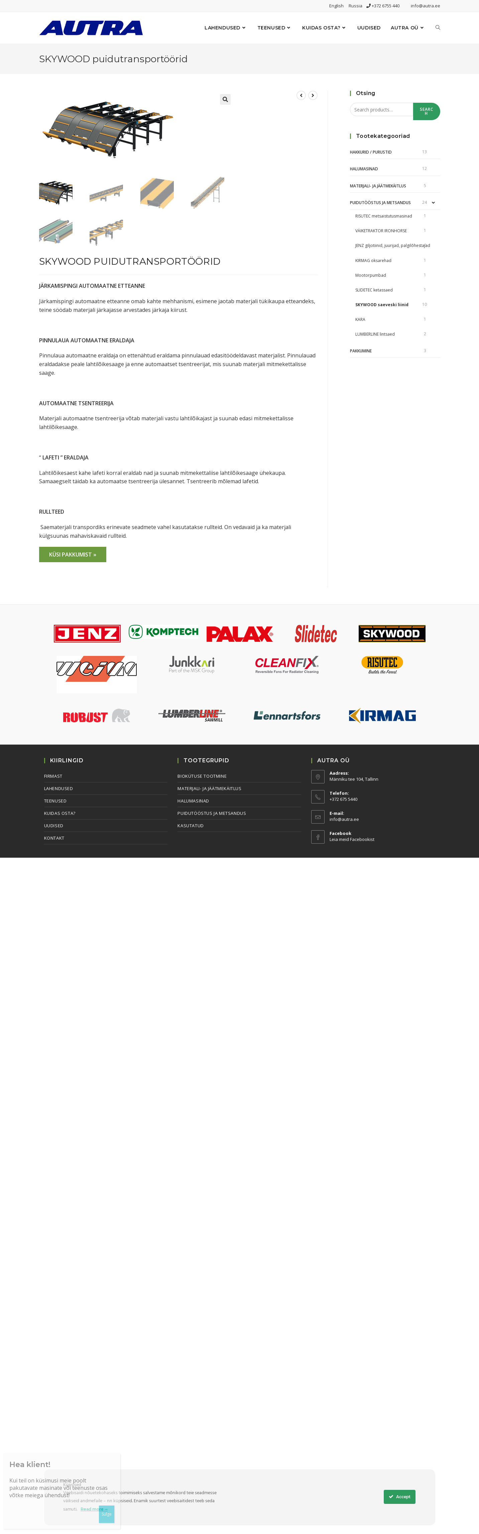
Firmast (53, 776)
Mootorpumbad (370, 275)
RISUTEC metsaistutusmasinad (383, 216)
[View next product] (313, 95)
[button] (225, 99)
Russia (357, 6)
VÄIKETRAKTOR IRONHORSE (381, 231)
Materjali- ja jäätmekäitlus (378, 186)
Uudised (54, 826)
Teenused (55, 801)
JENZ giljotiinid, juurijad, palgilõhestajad (392, 245)
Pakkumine (361, 351)
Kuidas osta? (60, 813)
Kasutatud (190, 826)
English (338, 6)
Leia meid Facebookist (352, 839)
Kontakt (54, 838)
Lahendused (58, 788)
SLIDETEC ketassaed (374, 290)
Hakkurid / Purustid (371, 152)
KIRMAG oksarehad (373, 260)
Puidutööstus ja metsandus (380, 202)
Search (427, 111)
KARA (360, 319)
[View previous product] (301, 95)
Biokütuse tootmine (202, 776)
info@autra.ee (425, 6)
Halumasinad (364, 169)
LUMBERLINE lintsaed (375, 334)
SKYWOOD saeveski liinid (381, 305)
